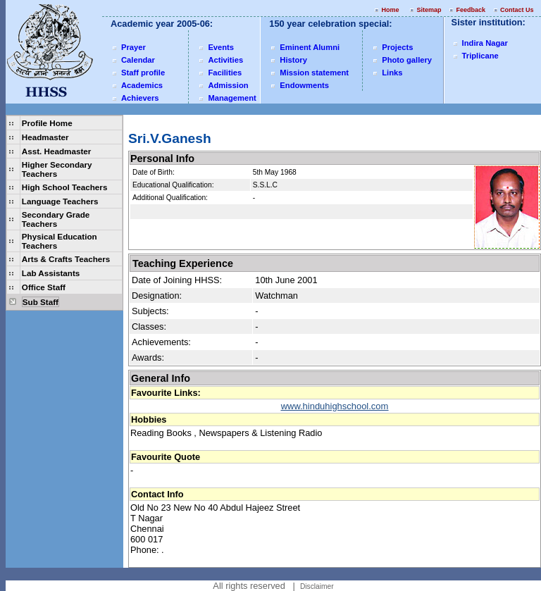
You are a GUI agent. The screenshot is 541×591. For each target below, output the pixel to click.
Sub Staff (40, 301)
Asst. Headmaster (56, 151)
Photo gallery (407, 60)
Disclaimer (317, 586)
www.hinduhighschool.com (335, 406)
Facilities (225, 72)
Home (390, 9)
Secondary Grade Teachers (56, 219)
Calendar (138, 60)
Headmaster (45, 137)
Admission (228, 85)
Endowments (304, 85)
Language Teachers (60, 201)
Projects (397, 47)
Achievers (140, 98)
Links (392, 72)
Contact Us (517, 9)
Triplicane (480, 55)
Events (221, 47)
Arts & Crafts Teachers (66, 258)
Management (232, 98)
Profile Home (47, 122)
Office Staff (44, 287)
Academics (142, 85)
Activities (225, 60)
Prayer (133, 47)
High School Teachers (65, 187)
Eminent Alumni (310, 47)
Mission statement (314, 72)
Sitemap (428, 9)
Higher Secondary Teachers (57, 169)
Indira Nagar (485, 43)
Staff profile (143, 72)
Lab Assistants (51, 273)
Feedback (470, 9)
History (293, 60)
